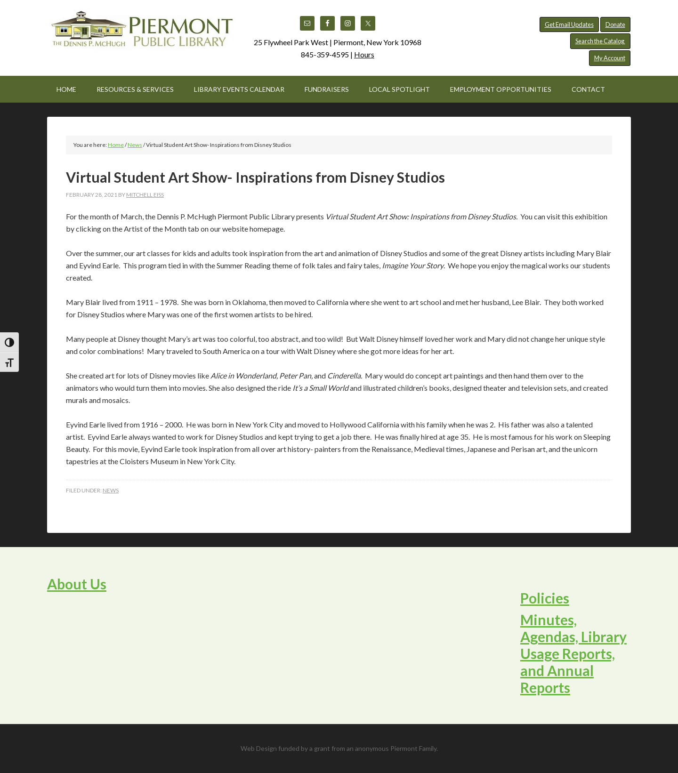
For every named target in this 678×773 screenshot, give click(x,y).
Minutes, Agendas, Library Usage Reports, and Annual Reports (573, 653)
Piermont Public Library (141, 32)
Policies (544, 597)
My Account (609, 58)
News (111, 490)
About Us (76, 583)
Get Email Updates (569, 24)
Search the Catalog (600, 41)
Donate (615, 24)
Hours (364, 54)
